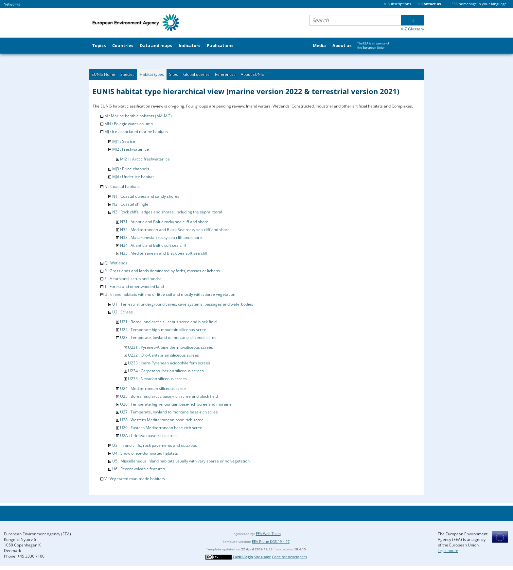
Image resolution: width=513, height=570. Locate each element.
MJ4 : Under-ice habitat (133, 176)
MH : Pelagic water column (128, 123)
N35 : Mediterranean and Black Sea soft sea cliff (163, 253)
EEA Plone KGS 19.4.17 (271, 541)
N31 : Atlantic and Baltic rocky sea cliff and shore (164, 222)
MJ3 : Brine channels (130, 169)
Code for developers (289, 556)
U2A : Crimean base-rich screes (149, 435)
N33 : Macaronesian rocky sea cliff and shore (161, 237)
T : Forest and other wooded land (134, 286)
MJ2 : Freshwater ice (130, 149)
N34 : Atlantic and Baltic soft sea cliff (153, 245)
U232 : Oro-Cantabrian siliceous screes (163, 355)
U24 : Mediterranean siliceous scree (153, 388)
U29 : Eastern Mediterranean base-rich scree (161, 427)
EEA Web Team (268, 533)
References (225, 74)
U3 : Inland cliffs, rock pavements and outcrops (154, 445)
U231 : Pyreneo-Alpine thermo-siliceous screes (170, 347)
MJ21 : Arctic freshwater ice (145, 159)
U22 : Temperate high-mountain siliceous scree (163, 329)
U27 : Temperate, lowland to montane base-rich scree (169, 412)
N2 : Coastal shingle (130, 204)
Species (127, 74)
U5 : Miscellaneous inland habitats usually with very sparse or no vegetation (181, 461)
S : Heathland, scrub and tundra (133, 278)
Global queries (196, 74)
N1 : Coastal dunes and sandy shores (145, 196)
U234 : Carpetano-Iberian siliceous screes (166, 371)
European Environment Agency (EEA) (37, 534)
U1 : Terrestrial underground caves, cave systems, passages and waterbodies (182, 304)
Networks (12, 4)
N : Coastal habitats (122, 186)
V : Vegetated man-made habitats (134, 478)
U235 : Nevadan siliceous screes (157, 378)
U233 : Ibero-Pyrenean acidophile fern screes (169, 363)
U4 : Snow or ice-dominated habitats (145, 453)
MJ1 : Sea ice (123, 141)
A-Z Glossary (412, 29)
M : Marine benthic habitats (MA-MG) (138, 116)
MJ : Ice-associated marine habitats (136, 131)
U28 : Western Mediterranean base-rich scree (161, 420)
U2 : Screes (122, 312)
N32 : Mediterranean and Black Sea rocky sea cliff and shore (175, 229)
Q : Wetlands (115, 263)
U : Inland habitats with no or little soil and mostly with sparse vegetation (169, 294)
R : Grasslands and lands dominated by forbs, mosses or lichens (162, 271)
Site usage (262, 556)
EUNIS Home (103, 74)
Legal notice (448, 550)
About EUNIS (252, 74)
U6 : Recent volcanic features (138, 469)
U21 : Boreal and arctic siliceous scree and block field (168, 322)
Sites (173, 74)
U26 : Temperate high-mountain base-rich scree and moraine (176, 404)
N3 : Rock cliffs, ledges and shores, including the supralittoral (167, 212)
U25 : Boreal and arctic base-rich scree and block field (169, 396)
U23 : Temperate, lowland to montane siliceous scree (168, 337)
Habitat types (152, 74)
